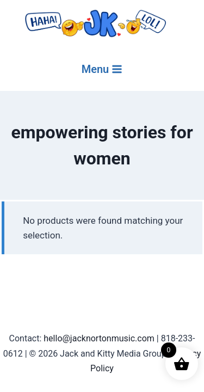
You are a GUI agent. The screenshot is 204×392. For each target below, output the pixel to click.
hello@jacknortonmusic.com (99, 338)
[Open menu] (102, 69)
